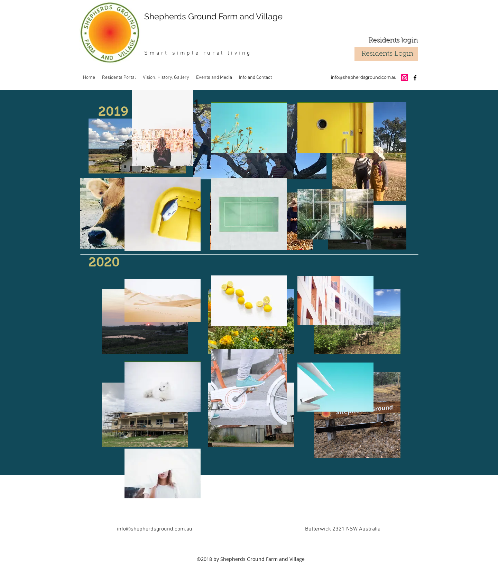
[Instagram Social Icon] (404, 77)
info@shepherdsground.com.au (364, 77)
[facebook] (415, 77)
